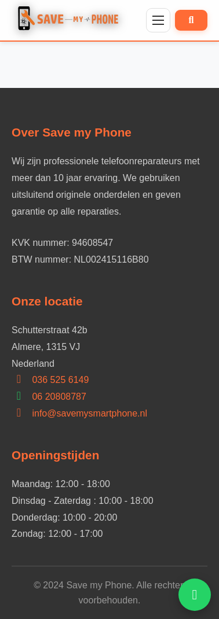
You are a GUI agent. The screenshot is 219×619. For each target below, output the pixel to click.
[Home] (71, 20)
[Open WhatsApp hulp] (194, 595)
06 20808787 (59, 396)
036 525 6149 (60, 380)
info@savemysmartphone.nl (89, 413)
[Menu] (158, 20)
